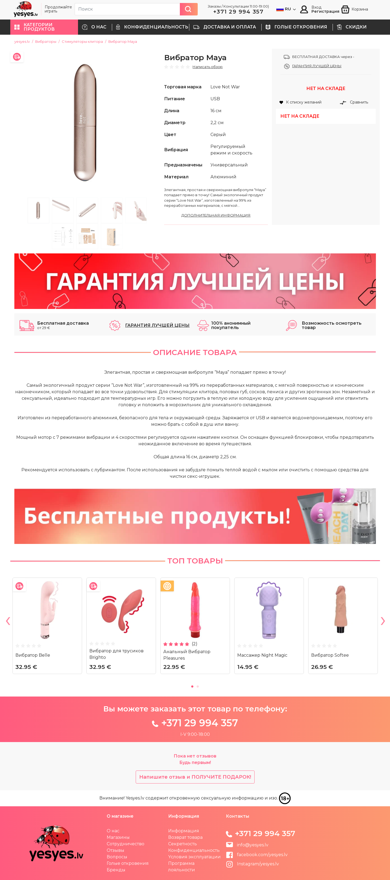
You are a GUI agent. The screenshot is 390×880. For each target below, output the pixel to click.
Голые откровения (128, 863)
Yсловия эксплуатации (194, 856)
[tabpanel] (87, 122)
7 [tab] (87, 236)
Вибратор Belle (32, 655)
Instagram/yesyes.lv (252, 863)
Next (382, 622)
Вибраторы (45, 41)
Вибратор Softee (330, 655)
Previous (7, 622)
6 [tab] (63, 236)
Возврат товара (185, 837)
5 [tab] (136, 210)
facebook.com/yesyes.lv (257, 854)
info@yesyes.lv (252, 844)
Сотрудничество (125, 843)
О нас (113, 830)
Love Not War (225, 86)
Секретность (182, 843)
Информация (183, 830)
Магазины (118, 837)
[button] (44, 27)
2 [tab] (63, 210)
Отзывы (115, 850)
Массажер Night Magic (262, 655)
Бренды (116, 869)
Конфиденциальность (194, 850)
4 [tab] (111, 210)
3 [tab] (87, 210)
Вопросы (117, 856)
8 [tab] (111, 236)
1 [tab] (38, 210)
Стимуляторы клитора (82, 41)
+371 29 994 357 (238, 11)
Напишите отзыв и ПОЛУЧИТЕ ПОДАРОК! (195, 777)
